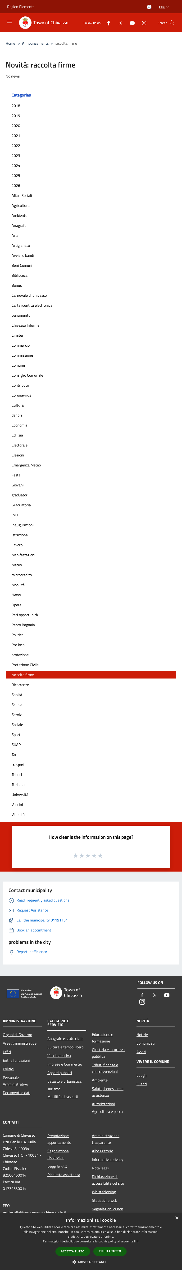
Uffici (7, 1052)
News (16, 595)
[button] (91, 1262)
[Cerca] (172, 23)
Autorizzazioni (103, 1104)
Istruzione (20, 535)
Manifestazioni (23, 555)
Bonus (17, 285)
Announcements (35, 43)
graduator (19, 495)
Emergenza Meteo (26, 465)
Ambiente (19, 215)
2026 (16, 185)
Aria (15, 235)
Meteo (17, 565)
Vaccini (17, 804)
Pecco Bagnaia (23, 625)
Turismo (18, 784)
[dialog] (91, 1241)
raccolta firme (23, 675)
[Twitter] (118, 22)
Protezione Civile (25, 665)
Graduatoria (21, 505)
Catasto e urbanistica (64, 1081)
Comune (18, 365)
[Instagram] (142, 22)
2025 (16, 175)
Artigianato (21, 245)
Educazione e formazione (102, 1038)
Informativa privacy (107, 1159)
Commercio (21, 345)
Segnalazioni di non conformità (107, 1212)
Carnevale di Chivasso (29, 295)
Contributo (20, 385)
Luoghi (141, 1075)
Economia (19, 425)
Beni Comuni (22, 265)
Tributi (17, 774)
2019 (16, 115)
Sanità (17, 695)
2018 (16, 105)
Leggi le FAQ (57, 1166)
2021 (16, 135)
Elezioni (18, 455)
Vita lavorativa (59, 1055)
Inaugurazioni (23, 525)
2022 (16, 145)
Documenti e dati (16, 1092)
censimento (21, 315)
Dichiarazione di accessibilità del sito (108, 1180)
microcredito (22, 575)
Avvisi (141, 1052)
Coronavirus (21, 395)
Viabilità (18, 814)
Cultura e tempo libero (65, 1047)
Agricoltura (21, 205)
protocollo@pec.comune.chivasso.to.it (35, 1212)
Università (20, 794)
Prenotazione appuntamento (59, 1139)
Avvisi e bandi (23, 255)
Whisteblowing (104, 1192)
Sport (16, 734)
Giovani (18, 485)
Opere (16, 605)
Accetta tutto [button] (73, 1251)
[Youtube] (130, 22)
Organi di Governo (17, 1034)
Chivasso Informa (25, 325)
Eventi (141, 1084)
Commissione (22, 355)
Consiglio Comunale (27, 375)
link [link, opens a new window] (136, 1241)
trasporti (19, 764)
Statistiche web (104, 1200)
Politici (8, 1069)
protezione (20, 655)
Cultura (18, 405)
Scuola (17, 705)
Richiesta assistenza (63, 1175)
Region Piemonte (21, 7)
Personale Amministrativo (15, 1081)
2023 (16, 155)
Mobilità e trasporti (62, 1096)
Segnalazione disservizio (58, 1154)
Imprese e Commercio (64, 1064)
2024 (16, 165)
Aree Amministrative (19, 1043)
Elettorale (19, 445)
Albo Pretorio (102, 1151)
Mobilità (18, 585)
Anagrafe (19, 225)
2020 (16, 125)
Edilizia (17, 435)
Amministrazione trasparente (105, 1139)
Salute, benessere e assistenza (107, 1092)
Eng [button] (164, 7)
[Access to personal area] (149, 7)
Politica (17, 635)
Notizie (142, 1034)
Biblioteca (19, 275)
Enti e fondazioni (16, 1060)
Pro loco (18, 645)
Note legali (100, 1168)
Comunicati (145, 1043)
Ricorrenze (20, 685)
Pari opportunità (25, 615)
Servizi (17, 714)
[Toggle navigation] (9, 22)
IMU (15, 515)
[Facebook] (106, 22)
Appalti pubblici (59, 1073)
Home (10, 43)
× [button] (176, 1218)
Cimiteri (18, 335)
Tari (15, 754)
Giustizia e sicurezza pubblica (108, 1053)
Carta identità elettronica (32, 305)
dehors (17, 415)
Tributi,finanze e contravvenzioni (105, 1068)
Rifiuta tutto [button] (110, 1251)
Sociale (17, 724)
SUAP (16, 744)
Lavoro (17, 545)
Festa (16, 475)
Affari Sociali (22, 195)
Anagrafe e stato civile (65, 1038)
